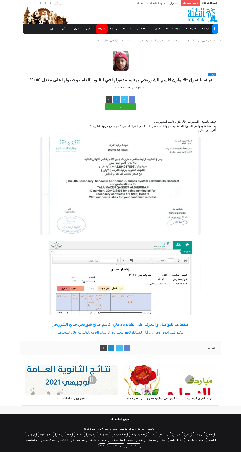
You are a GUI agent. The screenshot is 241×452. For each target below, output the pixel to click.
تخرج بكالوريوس (116, 446)
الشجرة (157, 28)
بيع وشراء (31, 434)
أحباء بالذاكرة (142, 28)
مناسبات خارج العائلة (98, 440)
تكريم (172, 440)
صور (128, 28)
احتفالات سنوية (49, 440)
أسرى (77, 28)
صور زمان (152, 440)
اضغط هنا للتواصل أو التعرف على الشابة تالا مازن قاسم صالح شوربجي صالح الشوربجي (120, 324)
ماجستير (123, 429)
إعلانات (211, 440)
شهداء (101, 28)
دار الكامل (64, 440)
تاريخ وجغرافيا (79, 440)
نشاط (140, 440)
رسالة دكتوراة (133, 446)
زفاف (210, 434)
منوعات (115, 28)
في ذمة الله (164, 434)
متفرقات (177, 434)
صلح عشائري (117, 440)
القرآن (65, 28)
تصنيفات (192, 28)
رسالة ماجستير (32, 440)
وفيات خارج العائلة (195, 440)
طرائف (91, 434)
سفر (188, 434)
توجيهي (90, 28)
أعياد (181, 440)
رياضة (59, 434)
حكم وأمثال (103, 434)
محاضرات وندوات (137, 434)
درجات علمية (174, 28)
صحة (69, 434)
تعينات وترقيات (119, 434)
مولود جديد (199, 434)
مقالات (152, 434)
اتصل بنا (53, 28)
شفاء (102, 446)
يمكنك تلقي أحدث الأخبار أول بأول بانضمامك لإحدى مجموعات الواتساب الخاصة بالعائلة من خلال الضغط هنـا (120, 332)
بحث (207, 28)
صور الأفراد (103, 429)
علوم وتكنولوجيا (46, 434)
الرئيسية (151, 429)
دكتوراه (132, 429)
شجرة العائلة (90, 429)
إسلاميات (79, 434)
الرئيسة (216, 40)
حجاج (163, 440)
